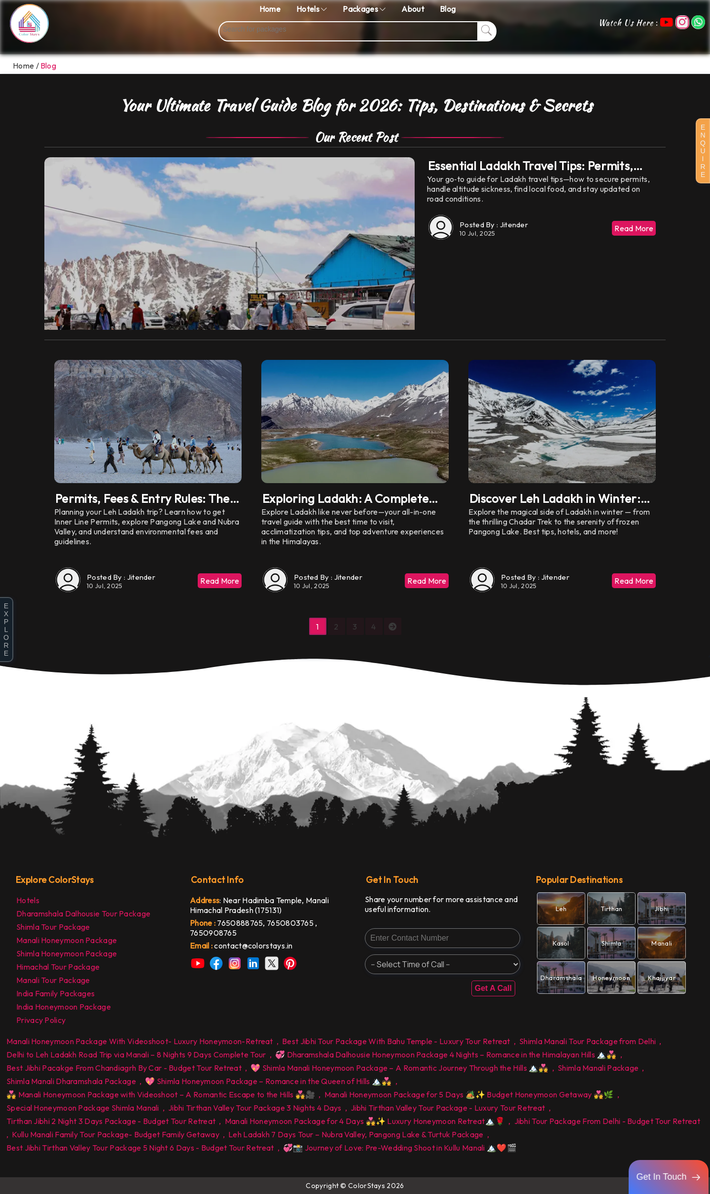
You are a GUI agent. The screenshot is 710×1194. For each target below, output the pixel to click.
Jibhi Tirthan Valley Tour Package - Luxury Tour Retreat (448, 1108)
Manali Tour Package (53, 980)
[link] (267, 945)
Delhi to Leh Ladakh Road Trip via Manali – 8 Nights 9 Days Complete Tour (136, 1054)
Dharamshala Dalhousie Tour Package (83, 913)
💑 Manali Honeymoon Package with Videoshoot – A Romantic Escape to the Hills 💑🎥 (160, 1094)
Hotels (27, 900)
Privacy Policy (41, 1020)
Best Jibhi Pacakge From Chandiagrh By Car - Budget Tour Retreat (124, 1068)
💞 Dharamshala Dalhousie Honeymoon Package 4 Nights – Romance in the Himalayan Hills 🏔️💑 (446, 1054)
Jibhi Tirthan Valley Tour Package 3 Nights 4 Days (255, 1108)
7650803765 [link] (291, 923)
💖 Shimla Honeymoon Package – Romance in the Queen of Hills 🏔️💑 (268, 1081)
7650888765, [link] (242, 923)
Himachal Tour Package (58, 967)
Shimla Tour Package (53, 927)
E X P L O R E (6, 629)
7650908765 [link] (213, 933)
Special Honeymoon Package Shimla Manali (82, 1108)
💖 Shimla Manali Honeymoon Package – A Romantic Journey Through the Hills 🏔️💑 (399, 1068)
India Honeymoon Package (63, 1007)
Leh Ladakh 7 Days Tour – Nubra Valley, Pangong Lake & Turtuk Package (355, 1134)
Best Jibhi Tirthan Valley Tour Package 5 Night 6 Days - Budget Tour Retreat (140, 1148)
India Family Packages (55, 993)
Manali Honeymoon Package (66, 940)
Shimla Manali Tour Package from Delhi (587, 1041)
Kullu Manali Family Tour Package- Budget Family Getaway (115, 1134)
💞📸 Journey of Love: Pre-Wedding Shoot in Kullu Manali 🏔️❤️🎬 (400, 1148)
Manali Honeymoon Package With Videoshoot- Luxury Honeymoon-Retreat (139, 1041)
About (412, 9)
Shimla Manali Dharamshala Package (71, 1081)
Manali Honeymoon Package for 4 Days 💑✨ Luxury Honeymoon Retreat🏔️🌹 (365, 1121)
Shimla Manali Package (598, 1068)
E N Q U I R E (703, 150)
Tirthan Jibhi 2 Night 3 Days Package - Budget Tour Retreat (110, 1121)
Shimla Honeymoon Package (66, 953)
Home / (26, 65)
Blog (448, 9)
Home (270, 9)
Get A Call (493, 988)
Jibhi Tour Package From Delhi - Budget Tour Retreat (607, 1121)
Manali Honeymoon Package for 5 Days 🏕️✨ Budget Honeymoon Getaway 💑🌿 (469, 1094)
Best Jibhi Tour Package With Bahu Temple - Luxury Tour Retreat (396, 1041)
